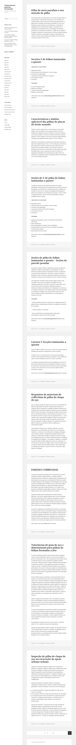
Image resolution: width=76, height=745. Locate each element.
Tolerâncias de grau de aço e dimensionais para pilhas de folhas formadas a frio (47, 547)
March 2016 (7, 96)
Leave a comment (51, 46)
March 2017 (7, 69)
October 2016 (7, 80)
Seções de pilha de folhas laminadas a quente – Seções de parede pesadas (10, 45)
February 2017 (7, 71)
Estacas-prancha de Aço (9, 112)
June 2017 (6, 62)
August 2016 (7, 85)
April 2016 (6, 94)
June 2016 (6, 89)
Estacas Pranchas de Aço (9, 109)
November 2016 (7, 78)
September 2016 (8, 83)
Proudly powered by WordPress (38, 742)
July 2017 (6, 60)
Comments (7, 127)
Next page (70, 733)
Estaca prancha (7, 105)
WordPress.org (7, 129)
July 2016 (6, 87)
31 (54, 732)
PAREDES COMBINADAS (44, 469)
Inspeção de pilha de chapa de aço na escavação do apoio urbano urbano (48, 659)
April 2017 (6, 67)
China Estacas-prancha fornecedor (9, 7)
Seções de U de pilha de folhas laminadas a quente (48, 179)
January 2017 (7, 74)
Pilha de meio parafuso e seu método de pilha (47, 11)
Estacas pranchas (8, 107)
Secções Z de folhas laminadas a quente (48, 60)
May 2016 (6, 92)
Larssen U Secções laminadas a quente (48, 343)
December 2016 (7, 76)
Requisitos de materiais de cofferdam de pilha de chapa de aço (47, 397)
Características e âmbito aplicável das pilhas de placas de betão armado (10, 36)
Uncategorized (7, 114)
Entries (6, 125)
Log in (5, 122)
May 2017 (6, 65)
